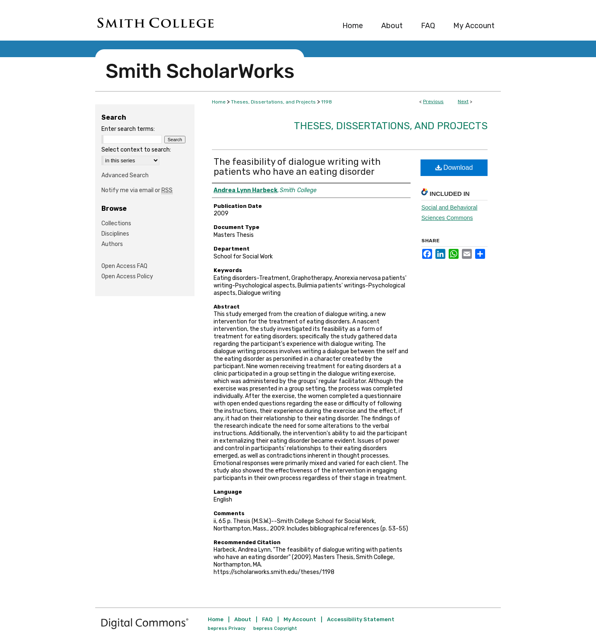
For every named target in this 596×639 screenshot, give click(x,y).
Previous (433, 101)
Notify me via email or (137, 190)
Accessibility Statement (360, 619)
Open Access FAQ (124, 266)
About (242, 619)
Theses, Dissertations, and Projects (273, 102)
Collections (116, 223)
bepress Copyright (275, 628)
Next (463, 101)
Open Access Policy (127, 276)
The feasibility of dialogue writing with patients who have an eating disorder (297, 166)
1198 (326, 102)
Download (454, 167)
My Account (300, 619)
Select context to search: (136, 149)
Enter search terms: (128, 129)
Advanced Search (125, 175)
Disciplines (115, 233)
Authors (112, 244)
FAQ (267, 619)
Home (219, 102)
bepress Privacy (226, 628)
